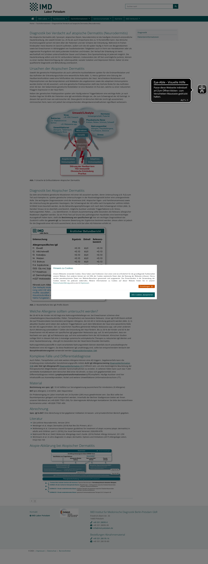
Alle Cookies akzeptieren (142, 294)
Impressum (85, 283)
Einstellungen (145, 286)
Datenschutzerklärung (61, 283)
